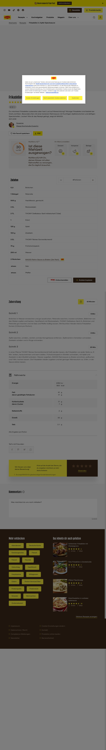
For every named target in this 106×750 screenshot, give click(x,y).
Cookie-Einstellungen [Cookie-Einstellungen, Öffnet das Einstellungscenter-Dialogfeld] (33, 98)
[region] (54, 89)
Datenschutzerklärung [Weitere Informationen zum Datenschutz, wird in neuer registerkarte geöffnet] (52, 92)
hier (55, 90)
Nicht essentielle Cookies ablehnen (55, 98)
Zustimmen (75, 98)
